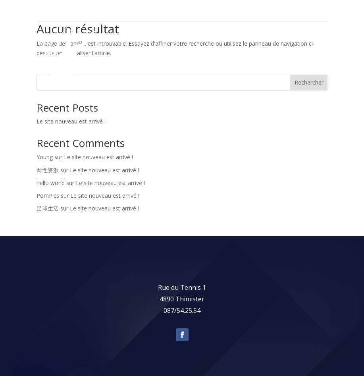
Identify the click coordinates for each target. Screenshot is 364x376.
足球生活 (48, 208)
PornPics (48, 195)
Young (45, 157)
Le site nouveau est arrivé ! (71, 121)
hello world (51, 183)
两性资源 (48, 170)
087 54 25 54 (308, 11)
